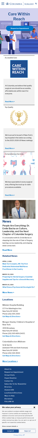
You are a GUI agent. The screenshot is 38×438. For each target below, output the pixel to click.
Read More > (10, 102)
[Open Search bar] (36, 4)
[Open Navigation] (3, 4)
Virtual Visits (9, 375)
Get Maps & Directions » (11, 316)
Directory (8, 387)
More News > (8, 292)
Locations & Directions (13, 393)
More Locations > (10, 361)
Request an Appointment (20, 28)
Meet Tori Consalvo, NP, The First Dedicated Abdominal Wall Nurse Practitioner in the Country (15, 266)
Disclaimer (8, 399)
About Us (7, 369)
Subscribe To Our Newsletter (15, 384)
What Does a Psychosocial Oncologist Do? (18, 287)
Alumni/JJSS (9, 390)
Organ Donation (10, 378)
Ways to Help (9, 396)
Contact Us (8, 381)
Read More (7, 250)
